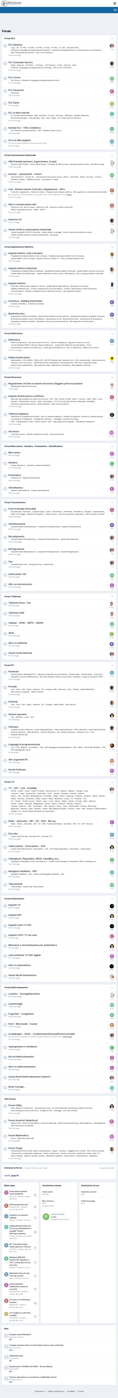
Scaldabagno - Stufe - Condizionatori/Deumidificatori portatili (41, 1034)
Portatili (12, 686)
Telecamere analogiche (85, 422)
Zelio (74, 65)
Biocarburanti (16, 512)
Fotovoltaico (57, 512)
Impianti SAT (15, 915)
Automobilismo (82, 1156)
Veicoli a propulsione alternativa (71, 514)
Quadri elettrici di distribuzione (23, 273)
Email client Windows (97, 730)
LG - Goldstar (76, 799)
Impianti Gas (48, 564)
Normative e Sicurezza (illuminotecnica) (52, 321)
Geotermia (68, 512)
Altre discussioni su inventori (22, 1126)
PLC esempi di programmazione (23, 130)
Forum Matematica (18, 1135)
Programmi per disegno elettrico (59, 192)
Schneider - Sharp (50, 796)
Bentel (62, 399)
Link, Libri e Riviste (70, 1110)
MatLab (24, 747)
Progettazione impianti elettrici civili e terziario (29, 256)
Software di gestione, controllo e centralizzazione (83, 416)
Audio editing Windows (44, 730)
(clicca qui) (67, 1037)
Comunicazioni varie (42, 1108)
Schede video (74, 674)
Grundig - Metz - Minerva (85, 801)
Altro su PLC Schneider (62, 68)
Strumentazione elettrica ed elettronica (26, 348)
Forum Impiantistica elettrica (18, 247)
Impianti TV (14, 905)
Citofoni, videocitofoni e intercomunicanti (80, 289)
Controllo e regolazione (20, 192)
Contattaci (71, 1391)
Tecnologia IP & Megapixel (21, 419)
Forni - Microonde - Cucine (22, 1024)
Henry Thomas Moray (30, 1123)
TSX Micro (29, 65)
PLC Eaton (13, 102)
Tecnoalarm (47, 401)
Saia (43, 118)
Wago (53, 118)
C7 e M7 (62, 48)
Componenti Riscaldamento (48, 539)
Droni (89, 345)
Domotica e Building (36, 304)
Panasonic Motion (18, 179)
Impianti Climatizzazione (71, 527)
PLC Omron (14, 77)
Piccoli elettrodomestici (21, 1056)
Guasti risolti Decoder (19, 836)
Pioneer (102, 796)
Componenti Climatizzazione (49, 527)
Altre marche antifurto (60, 404)
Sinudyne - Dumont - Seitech (72, 793)
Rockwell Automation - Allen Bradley (25, 118)
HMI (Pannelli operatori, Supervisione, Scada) (32, 161)
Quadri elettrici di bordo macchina (90, 271)
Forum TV (9, 782)
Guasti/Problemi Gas (19, 564)
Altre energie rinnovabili (95, 514)
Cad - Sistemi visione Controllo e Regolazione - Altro (36, 189)
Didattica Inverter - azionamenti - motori (42, 179)
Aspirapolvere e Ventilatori (22, 1046)
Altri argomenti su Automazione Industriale (90, 192)
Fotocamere (74, 849)
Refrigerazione (16, 549)
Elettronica (14, 339)
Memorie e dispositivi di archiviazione (52, 674)
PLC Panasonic (16, 90)
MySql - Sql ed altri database (89, 747)
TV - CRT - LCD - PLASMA (22, 788)
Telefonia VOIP (16, 613)
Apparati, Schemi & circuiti (78, 342)
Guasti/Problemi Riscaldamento (23, 539)
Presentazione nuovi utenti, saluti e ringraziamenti (30, 1151)
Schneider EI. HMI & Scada (57, 164)
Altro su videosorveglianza (51, 416)
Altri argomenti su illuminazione (81, 321)
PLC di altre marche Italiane (22, 115)
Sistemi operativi (17, 714)
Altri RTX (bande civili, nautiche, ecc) (59, 360)
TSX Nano (39, 65)
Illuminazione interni (71, 319)
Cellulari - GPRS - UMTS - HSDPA (25, 623)
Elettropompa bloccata (18, 1205)
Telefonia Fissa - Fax (19, 602)
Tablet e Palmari (37, 692)
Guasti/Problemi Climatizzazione (23, 527)
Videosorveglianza (18, 413)
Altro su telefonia (17, 643)
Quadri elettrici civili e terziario (23, 258)
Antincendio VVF (17, 574)
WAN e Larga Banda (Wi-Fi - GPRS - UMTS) (28, 210)
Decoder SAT (35, 836)
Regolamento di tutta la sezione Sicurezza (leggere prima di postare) (45, 383)
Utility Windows (33, 732)
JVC (84, 799)
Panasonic (15, 93)
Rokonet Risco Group (27, 401)
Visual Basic (33, 747)
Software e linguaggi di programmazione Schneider (31, 68)
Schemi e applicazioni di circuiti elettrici (46, 289)
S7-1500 (39, 48)
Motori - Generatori (71, 177)
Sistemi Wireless (43, 404)
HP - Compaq (46, 689)
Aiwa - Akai (80, 809)
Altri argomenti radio (42, 365)
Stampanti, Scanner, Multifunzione (24, 677)
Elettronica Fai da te (91, 348)
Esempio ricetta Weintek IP (20, 1335)
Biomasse (27, 512)
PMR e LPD (38, 360)
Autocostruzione (98, 360)
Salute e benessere (51, 1153)
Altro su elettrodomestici (22, 1066)
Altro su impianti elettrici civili (72, 258)
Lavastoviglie (15, 1003)
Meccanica (14, 452)
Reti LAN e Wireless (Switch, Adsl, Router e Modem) (60, 677)
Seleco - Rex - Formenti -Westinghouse (26, 796)
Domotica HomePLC (19, 304)
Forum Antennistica (14, 898)
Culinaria (62, 1151)
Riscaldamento (16, 536)
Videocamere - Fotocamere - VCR (26, 846)
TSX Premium (50, 65)
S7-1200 (31, 48)
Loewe (66, 799)
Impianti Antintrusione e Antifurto (26, 396)
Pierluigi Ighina (99, 1123)
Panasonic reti (16, 207)
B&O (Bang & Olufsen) (57, 809)
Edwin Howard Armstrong (68, 1123)
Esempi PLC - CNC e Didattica (24, 127)
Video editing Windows (63, 730)
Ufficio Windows (80, 730)
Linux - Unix (29, 717)
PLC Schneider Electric (20, 62)
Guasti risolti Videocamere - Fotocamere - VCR (29, 849)
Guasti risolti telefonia (20, 653)
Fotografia (93, 1156)
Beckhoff (42, 115)
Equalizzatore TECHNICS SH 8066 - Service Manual (30, 1367)
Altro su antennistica (19, 965)
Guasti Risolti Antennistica (22, 975)
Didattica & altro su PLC (52, 130)
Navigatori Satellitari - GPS (22, 871)
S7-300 (47, 48)
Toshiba (75, 689)
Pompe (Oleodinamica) (40, 490)
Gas (10, 561)
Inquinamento (98, 512)
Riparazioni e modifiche (61, 365)
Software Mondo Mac (19, 735)
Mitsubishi (69, 115)
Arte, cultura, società (95, 1151)
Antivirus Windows (48, 732)
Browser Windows (18, 732)
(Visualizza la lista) (106, 1168)
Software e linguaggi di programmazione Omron (41, 80)
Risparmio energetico (35, 514)
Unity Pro (67, 65)
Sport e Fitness (17, 1156)
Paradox (14, 401)
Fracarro (82, 399)
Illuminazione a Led (53, 319)
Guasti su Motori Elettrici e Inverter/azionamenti (29, 235)
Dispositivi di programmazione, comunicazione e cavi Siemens (76, 50)
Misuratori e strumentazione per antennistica (32, 945)
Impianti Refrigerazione (70, 552)
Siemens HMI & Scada (19, 164)
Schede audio (86, 674)
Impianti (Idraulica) (43, 465)
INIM (89, 399)
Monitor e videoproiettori (96, 809)
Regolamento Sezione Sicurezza (23, 386)
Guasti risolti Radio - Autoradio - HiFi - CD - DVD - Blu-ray (69, 824)
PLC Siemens (15, 44)
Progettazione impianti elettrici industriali (27, 271)
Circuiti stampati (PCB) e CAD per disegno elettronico (32, 345)
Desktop (13, 701)
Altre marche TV (52, 791)
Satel (39, 401)
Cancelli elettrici (17, 291)
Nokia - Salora (41, 799)
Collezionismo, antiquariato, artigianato (26, 1153)
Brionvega (92, 806)
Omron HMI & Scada (38, 164)
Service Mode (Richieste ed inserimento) (38, 811)
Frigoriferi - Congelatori (21, 1014)
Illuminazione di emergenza (91, 319)
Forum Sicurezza (12, 377)
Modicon (20, 65)
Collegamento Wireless (43, 419)
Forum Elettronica (13, 333)
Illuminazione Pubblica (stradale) (24, 316)
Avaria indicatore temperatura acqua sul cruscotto (18, 1286)
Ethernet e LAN (42, 207)
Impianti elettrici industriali (22, 268)
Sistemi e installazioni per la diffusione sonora (43, 291)
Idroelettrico (78, 512)
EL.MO (68, 399)
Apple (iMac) (59, 704)
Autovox (71, 809)
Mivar (51, 799)
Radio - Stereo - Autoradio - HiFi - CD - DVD (28, 824)
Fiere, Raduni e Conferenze (22, 1108)
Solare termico (51, 514)
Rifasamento (70, 273)
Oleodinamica (15, 487)
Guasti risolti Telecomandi (33, 887)
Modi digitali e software (81, 365)
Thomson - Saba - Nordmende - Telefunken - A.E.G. (31, 793)
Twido (59, 65)
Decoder (13, 833)
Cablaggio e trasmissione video (65, 419)
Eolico (48, 512)
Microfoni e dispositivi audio (86, 363)
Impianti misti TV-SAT (20, 925)
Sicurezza (13, 431)
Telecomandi (15, 884)
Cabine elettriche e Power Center (50, 273)
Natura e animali (30, 1156)
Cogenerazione (38, 512)
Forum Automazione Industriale (20, 155)
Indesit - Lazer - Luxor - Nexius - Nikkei (51, 801)
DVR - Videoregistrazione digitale (61, 422)
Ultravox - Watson (67, 791)
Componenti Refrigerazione (48, 552)
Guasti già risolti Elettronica (54, 348)
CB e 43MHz (28, 360)
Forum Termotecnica (14, 502)
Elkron (74, 399)
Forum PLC (9, 38)
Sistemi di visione (38, 192)
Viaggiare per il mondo (76, 1151)
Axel (56, 399)
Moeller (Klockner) (81, 115)
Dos (12, 717)
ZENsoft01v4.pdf (16, 1356)
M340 (13, 65)
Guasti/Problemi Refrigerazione (23, 552)
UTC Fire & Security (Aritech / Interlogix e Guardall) (74, 401)
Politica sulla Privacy (56, 1391)
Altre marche (70, 704)
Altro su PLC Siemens (44, 53)
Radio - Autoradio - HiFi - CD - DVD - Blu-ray (32, 821)
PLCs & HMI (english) (19, 140)
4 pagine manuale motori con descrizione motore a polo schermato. (36, 1345)
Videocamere (85, 849)
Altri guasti (54, 235)
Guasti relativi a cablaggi (51, 232)
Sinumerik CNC (73, 48)
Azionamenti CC (17, 177)
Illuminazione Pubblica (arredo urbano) (53, 316)
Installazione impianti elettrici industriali (60, 271)
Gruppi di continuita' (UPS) (92, 677)
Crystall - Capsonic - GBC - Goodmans (26, 806)
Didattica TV (16, 811)
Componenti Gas (35, 564)
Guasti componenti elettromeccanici (77, 232)
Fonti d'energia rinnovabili (22, 508)
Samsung (61, 689)
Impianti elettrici (17, 283)
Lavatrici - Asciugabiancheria (24, 993)
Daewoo (78, 804)
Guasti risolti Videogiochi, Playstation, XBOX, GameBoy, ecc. (73, 861)
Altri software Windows (66, 732)
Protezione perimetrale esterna (23, 404)
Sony (69, 689)
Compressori (16, 478)
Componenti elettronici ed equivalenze (70, 345)
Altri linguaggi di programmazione (58, 747)
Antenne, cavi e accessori (21, 363)
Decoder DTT (47, 836)
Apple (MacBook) (87, 689)
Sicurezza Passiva (57, 434)
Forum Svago (15, 1148)
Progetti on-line (46, 1110)
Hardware (13, 671)
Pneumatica (14, 475)
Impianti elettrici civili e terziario (25, 253)
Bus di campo (29, 207)
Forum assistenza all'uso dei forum (24, 1110)
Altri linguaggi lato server (21, 750)
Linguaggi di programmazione (24, 744)
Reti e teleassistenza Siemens (22, 53)
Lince (100, 399)
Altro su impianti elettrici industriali (89, 273)
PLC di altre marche (19, 112)
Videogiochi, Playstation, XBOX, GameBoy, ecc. (33, 858)
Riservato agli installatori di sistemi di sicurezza (29, 399)
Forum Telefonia (12, 596)
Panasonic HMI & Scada (79, 164)
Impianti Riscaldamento (70, 539)
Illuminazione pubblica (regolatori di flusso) (87, 316)
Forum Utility (15, 1105)
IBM (55, 689)
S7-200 (23, 48)
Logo (13, 48)
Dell (23, 689)
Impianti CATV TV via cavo (22, 935)
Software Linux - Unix (85, 732)
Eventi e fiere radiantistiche (22, 365)
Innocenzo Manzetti (48, 1123)
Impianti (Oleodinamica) (20, 490)
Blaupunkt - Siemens (19, 809)
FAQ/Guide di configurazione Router (25, 416)
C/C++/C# (15, 747)
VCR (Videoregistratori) (59, 849)
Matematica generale (25, 1138)
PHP (103, 747)
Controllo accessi (18, 434)
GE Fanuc (59, 115)
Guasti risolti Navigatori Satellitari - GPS (48, 874)
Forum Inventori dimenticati (23, 1120)
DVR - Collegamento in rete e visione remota (28, 422)
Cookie (81, 1391)
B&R (36, 115)
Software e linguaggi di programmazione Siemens (30, 50)
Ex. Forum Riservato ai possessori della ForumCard (72, 1108)
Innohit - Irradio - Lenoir (20, 791)
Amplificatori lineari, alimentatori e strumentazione (53, 363)
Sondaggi (57, 1110)
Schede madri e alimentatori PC (23, 674)
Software (13, 727)
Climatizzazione (16, 524)
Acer (13, 689)
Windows (19, 717)
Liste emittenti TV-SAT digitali (24, 955)
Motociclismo (69, 1156)
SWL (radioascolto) (82, 360)
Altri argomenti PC (18, 759)
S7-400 (54, 48)
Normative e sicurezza (79, 286)
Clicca (68, 195)
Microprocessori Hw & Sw (38, 342)
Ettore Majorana (86, 1123)
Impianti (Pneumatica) (31, 478)
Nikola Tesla (16, 1123)
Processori (98, 674)
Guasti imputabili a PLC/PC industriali (25, 232)
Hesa (94, 399)
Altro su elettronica (73, 348)
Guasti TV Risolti (37, 791)
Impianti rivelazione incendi (37, 434)
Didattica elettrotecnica (20, 289)
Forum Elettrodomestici (16, 987)
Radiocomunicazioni (19, 357)
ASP (74, 747)
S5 (18, 48)
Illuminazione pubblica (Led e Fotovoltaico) (28, 319)
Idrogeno (88, 512)
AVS (51, 399)
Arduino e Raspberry (58, 342)
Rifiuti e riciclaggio (18, 514)
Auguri (54, 1151)
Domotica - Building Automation (25, 301)
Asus (18, 689)
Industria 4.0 (15, 219)
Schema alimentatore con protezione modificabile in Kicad (32, 1377)
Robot (82, 177)
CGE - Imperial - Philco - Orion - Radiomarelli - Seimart (64, 806)
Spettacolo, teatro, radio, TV (88, 1153)
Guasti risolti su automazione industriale (29, 229)
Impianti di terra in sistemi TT (48, 258)
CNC (39, 130)
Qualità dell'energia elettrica (58, 286)
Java (41, 747)
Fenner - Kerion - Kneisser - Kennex (59, 804)
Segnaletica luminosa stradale (23, 321)
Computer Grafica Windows (22, 730)
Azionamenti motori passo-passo (49, 177)
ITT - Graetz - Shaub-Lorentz (22, 801)
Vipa (48, 118)
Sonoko (57, 793)
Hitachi (71, 801)
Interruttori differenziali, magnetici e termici (28, 286)
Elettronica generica (19, 342)
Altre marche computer (20, 692)
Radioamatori (16, 360)
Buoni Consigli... (16, 1086)
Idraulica (12, 462)
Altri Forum (10, 1099)
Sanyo (62, 796)
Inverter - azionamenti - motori (24, 174)
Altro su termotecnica (20, 584)
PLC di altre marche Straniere (69, 118)
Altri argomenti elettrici (72, 291)
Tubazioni (30, 465)
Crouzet (51, 115)
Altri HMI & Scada (97, 164)
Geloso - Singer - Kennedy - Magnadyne (27, 804)
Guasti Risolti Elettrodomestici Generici (29, 1076)
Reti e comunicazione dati (22, 204)
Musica (42, 1156)
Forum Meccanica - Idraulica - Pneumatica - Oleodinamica (33, 446)
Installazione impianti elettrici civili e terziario (66, 256)
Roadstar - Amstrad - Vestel (86, 796)
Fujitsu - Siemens (33, 689)
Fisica (13, 1138)
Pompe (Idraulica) (18, 465)
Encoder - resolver (93, 177)
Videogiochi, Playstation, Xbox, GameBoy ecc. (29, 861)
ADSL (11, 633)
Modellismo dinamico (54, 1156)
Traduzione (39, 1391)
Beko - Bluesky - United (38, 809)
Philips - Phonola (17, 799)
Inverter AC (29, 177)
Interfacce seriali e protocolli (61, 207)
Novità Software (17, 769)
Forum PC (9, 665)
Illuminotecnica (16, 313)
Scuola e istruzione (68, 1153)
